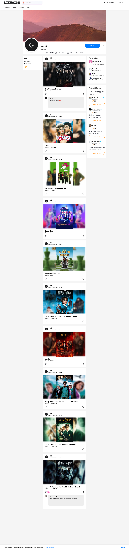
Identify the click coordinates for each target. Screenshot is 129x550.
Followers (27, 64)
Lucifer (48, 359)
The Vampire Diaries (53, 89)
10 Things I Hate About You (55, 188)
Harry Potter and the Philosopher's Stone (61, 316)
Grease (48, 146)
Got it (123, 547)
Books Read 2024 (97, 70)
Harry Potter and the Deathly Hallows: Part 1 (62, 487)
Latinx (94, 73)
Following (27, 61)
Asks (14, 8)
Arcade (28, 8)
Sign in (120, 2)
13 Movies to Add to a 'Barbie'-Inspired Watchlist (98, 64)
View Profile (97, 104)
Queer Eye (49, 231)
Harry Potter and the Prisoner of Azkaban (61, 402)
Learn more (49, 547)
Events (21, 8)
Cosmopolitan (96, 61)
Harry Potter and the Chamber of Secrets (61, 444)
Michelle (95, 69)
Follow (92, 46)
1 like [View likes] (49, 492)
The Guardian (96, 78)
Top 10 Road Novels (97, 80)
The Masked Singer (52, 274)
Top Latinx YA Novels (98, 75)
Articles (7, 8)
